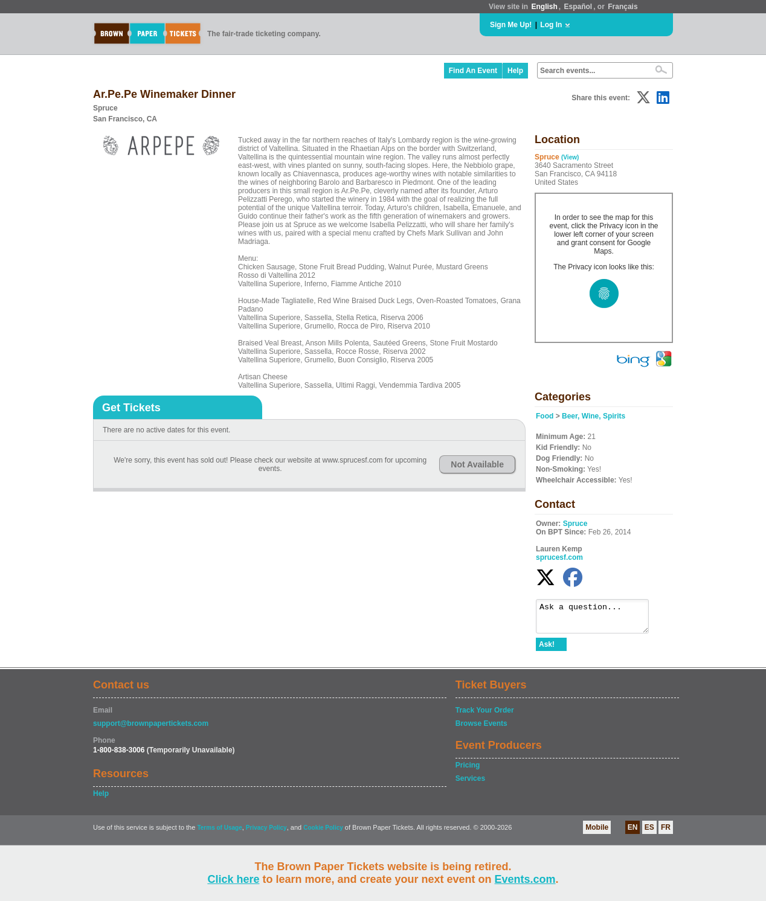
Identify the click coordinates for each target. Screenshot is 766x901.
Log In (551, 25)
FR (666, 833)
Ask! (547, 650)
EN (633, 833)
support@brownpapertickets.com (150, 729)
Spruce (575, 523)
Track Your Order (484, 715)
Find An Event (473, 70)
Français (622, 6)
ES (649, 833)
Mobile (596, 833)
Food (544, 416)
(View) (570, 157)
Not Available (477, 464)
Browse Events (481, 729)
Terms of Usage (219, 833)
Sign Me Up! (511, 25)
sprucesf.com (559, 557)
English (544, 6)
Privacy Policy (266, 833)
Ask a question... (598, 619)
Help (515, 70)
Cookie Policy (323, 833)
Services (470, 784)
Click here (233, 879)
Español (578, 6)
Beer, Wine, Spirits (593, 416)
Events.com (525, 879)
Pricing (467, 770)
